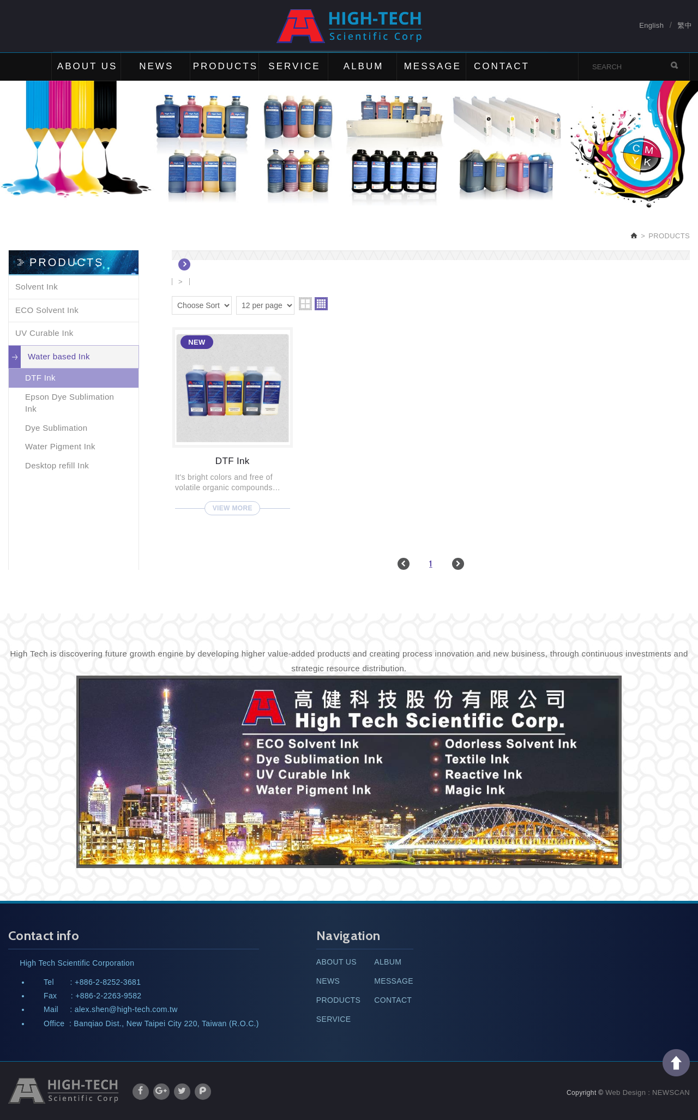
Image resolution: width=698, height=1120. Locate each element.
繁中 (684, 25)
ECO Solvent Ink (47, 310)
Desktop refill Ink (57, 465)
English (651, 25)
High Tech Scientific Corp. (349, 26)
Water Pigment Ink (60, 446)
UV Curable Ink (44, 333)
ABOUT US (87, 66)
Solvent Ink (36, 286)
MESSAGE (432, 66)
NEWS (156, 66)
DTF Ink (40, 377)
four (321, 303)
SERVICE (294, 66)
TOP (676, 1062)
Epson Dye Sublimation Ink (69, 403)
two (305, 303)
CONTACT (501, 66)
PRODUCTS (225, 66)
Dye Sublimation (56, 427)
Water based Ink (59, 356)
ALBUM (364, 66)
